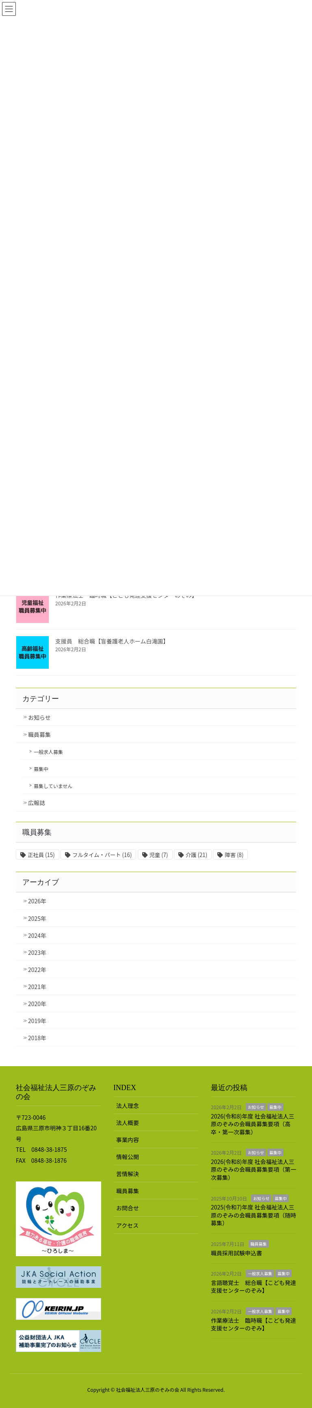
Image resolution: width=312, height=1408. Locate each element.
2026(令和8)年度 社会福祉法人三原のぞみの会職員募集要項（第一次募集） (253, 1169)
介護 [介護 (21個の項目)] (196, 855)
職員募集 (39, 734)
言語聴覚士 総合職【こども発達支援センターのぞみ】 (253, 1286)
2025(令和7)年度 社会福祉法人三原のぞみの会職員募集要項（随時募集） (253, 1215)
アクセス (127, 1225)
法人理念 (127, 1105)
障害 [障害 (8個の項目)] (234, 855)
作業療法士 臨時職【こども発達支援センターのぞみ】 (253, 1324)
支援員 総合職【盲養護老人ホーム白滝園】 (112, 641)
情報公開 (127, 1157)
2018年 (37, 1038)
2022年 (37, 969)
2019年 (37, 1021)
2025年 (37, 918)
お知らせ (39, 717)
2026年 (37, 901)
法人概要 (127, 1123)
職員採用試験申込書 (236, 1253)
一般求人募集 (48, 751)
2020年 (37, 1004)
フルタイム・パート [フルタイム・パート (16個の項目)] (102, 855)
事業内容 (127, 1140)
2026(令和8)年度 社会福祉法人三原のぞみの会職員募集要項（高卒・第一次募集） (252, 1124)
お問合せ (127, 1208)
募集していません (53, 785)
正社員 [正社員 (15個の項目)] (41, 855)
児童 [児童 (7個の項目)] (159, 855)
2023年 (37, 952)
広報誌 (36, 803)
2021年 (37, 987)
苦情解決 (127, 1174)
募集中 (41, 768)
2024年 (37, 935)
